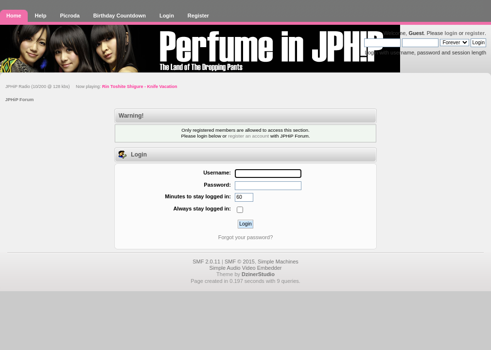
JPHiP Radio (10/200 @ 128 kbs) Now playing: (91, 86)
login (450, 33)
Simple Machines (278, 261)
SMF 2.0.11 (206, 261)
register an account (248, 136)
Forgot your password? (245, 237)
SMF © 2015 (240, 261)
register (475, 33)
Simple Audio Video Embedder (245, 268)
